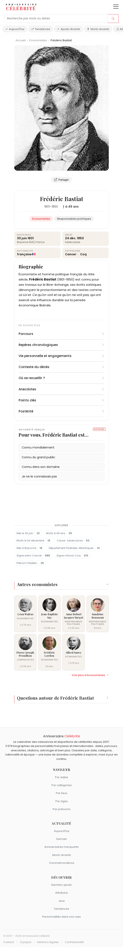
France (40, 242)
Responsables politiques (74, 219)
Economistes (38, 40)
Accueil (20, 40)
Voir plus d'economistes (90, 675)
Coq (83, 254)
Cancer (71, 254)
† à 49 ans (71, 206)
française (24, 254)
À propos (25, 942)
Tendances (40, 29)
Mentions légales (48, 942)
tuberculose (72, 242)
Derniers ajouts (61, 885)
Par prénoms (61, 809)
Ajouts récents (68, 29)
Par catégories (61, 785)
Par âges (61, 801)
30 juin (22, 238)
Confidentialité (74, 942)
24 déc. (70, 238)
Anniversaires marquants (61, 847)
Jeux (61, 901)
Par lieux (61, 793)
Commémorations (61, 863)
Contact (8, 942)
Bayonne (22, 242)
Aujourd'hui (14, 29)
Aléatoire (61, 892)
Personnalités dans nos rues (61, 916)
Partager (61, 179)
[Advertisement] (61, 502)
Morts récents (98, 29)
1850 (55, 206)
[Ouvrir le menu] (116, 7)
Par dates (61, 777)
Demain (61, 839)
